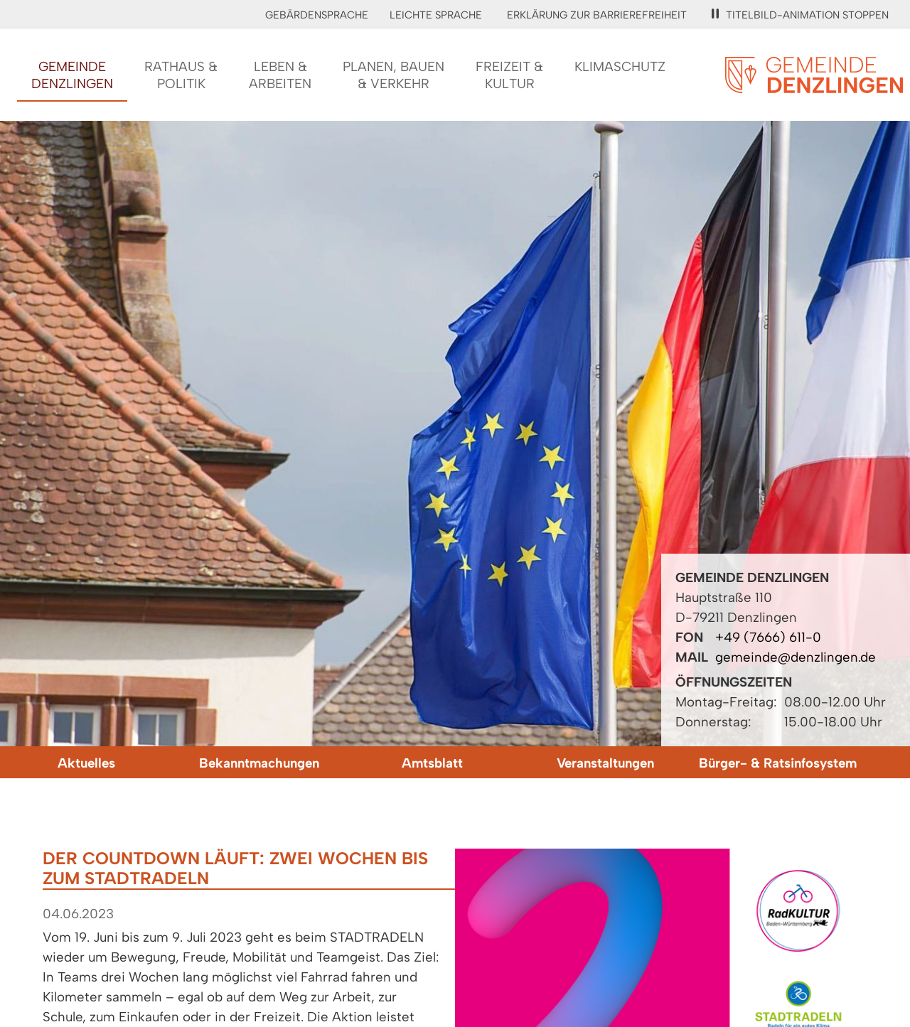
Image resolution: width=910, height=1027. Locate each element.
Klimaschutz (619, 66)
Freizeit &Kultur (509, 75)
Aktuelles (86, 763)
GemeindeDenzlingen (72, 75)
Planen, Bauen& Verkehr (393, 75)
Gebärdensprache (316, 15)
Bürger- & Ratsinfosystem (778, 763)
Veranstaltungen (605, 763)
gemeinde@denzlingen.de (795, 657)
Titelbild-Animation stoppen (800, 15)
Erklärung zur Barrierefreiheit (597, 15)
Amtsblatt (432, 763)
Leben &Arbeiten (280, 75)
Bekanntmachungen (259, 763)
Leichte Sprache (436, 15)
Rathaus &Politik (181, 75)
